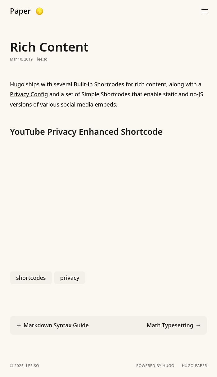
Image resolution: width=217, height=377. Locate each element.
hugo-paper (194, 365)
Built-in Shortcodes (99, 84)
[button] (39, 11)
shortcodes (31, 277)
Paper (20, 11)
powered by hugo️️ (155, 365)
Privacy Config (29, 94)
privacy (69, 277)
